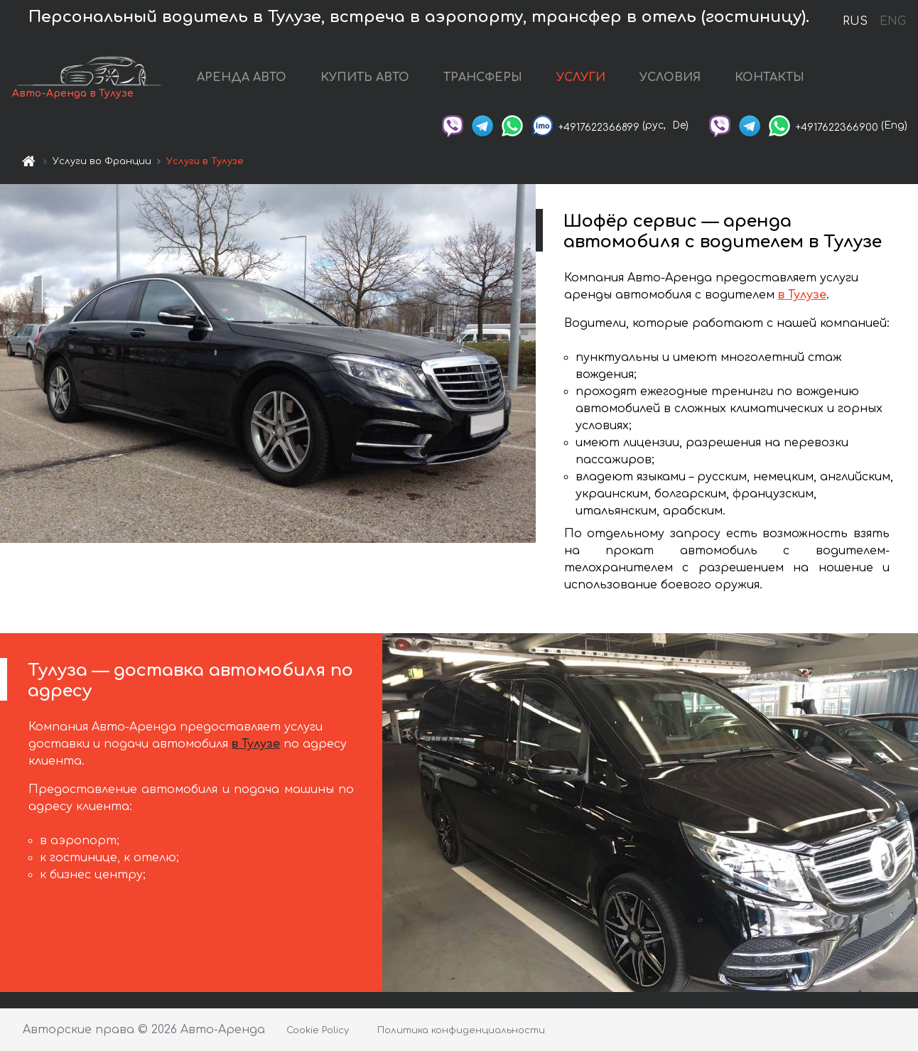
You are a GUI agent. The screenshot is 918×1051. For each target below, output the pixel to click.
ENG (892, 21)
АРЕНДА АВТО (262, 79)
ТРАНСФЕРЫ (503, 79)
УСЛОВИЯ (690, 79)
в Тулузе (802, 299)
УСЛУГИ (601, 79)
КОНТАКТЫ (790, 79)
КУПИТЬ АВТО (385, 79)
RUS (855, 21)
